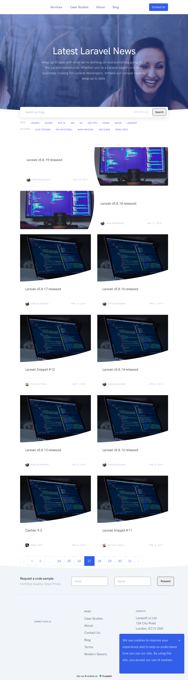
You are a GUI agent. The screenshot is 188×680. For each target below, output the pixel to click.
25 (69, 561)
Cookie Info (131, 666)
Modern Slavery (95, 654)
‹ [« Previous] (23, 561)
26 (79, 561)
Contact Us (158, 7)
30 (120, 561)
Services (56, 7)
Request (166, 581)
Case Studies (79, 7)
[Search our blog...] (79, 112)
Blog (116, 7)
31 (130, 561)
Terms (88, 647)
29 (109, 561)
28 (99, 561)
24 (59, 561)
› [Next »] (138, 561)
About (100, 7)
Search (159, 112)
